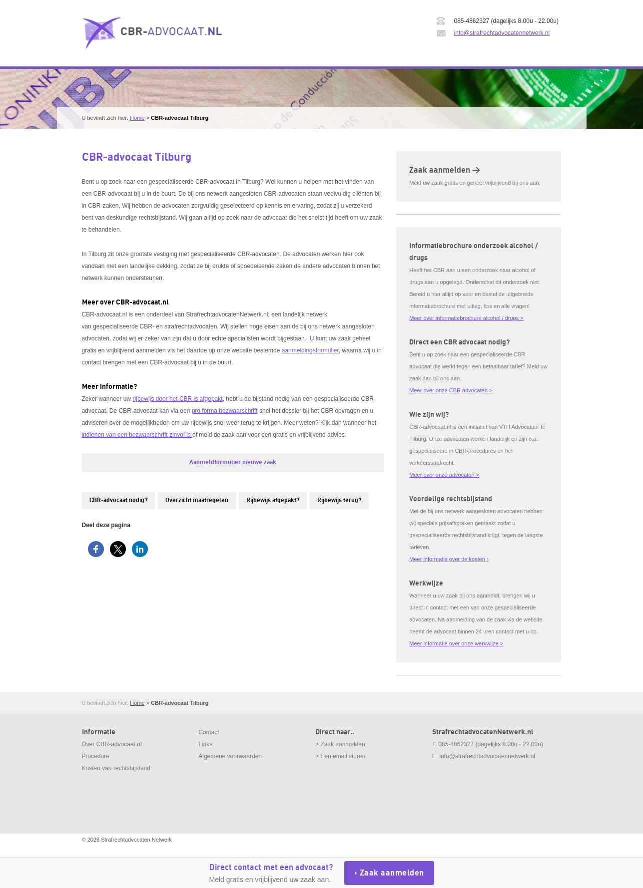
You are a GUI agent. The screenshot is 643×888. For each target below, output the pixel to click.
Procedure (95, 756)
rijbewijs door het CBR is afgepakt (178, 398)
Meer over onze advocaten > (444, 475)
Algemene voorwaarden (230, 756)
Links (205, 744)
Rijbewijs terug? (339, 500)
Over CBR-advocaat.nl (112, 744)
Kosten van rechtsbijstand (116, 768)
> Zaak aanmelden (340, 744)
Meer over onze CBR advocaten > (450, 390)
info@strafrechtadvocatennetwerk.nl (502, 32)
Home (137, 118)
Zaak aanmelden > (444, 170)
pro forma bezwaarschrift (225, 410)
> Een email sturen (340, 756)
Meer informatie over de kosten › (448, 559)
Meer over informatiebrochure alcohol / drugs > (466, 318)
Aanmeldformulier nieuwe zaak (232, 462)
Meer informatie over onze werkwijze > (456, 643)
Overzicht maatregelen (196, 500)
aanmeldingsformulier (310, 350)
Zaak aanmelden (392, 873)
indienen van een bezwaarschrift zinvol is (137, 434)
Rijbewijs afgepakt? (272, 500)
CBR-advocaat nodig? (118, 500)
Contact (208, 732)
